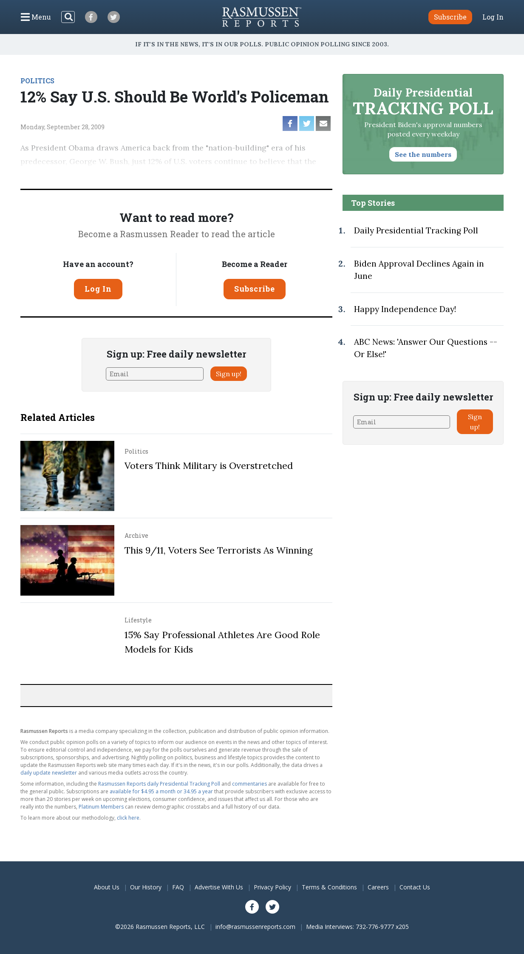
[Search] (68, 17)
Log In (493, 17)
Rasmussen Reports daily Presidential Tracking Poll (159, 783)
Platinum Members (101, 806)
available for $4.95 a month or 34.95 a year (161, 791)
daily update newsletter (48, 772)
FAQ (178, 887)
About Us (106, 887)
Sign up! (228, 373)
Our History (145, 887)
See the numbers (423, 154)
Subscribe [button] (450, 16)
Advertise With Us (219, 887)
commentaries (249, 783)
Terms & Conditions (329, 887)
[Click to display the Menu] (36, 17)
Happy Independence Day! (405, 309)
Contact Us (414, 887)
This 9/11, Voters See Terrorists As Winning (219, 550)
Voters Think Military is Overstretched (209, 465)
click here (128, 817)
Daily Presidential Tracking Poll (416, 230)
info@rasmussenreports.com (255, 927)
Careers (378, 887)
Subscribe (254, 289)
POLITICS (37, 80)
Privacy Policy (272, 887)
